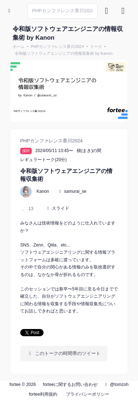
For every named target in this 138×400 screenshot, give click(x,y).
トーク (96, 46)
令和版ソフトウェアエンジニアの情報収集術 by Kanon (63, 53)
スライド (60, 208)
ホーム (19, 46)
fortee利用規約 (43, 394)
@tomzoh (116, 384)
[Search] (62, 11)
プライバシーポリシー (87, 394)
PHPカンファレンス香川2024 (57, 46)
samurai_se (75, 191)
